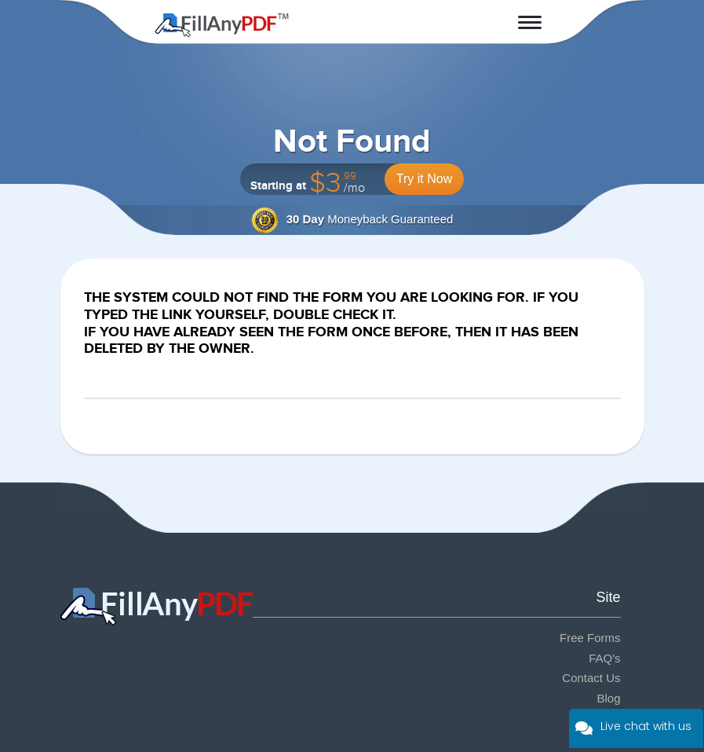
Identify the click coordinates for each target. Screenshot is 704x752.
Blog (608, 698)
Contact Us (591, 677)
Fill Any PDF (222, 25)
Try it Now (424, 178)
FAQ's (604, 658)
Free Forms (590, 637)
